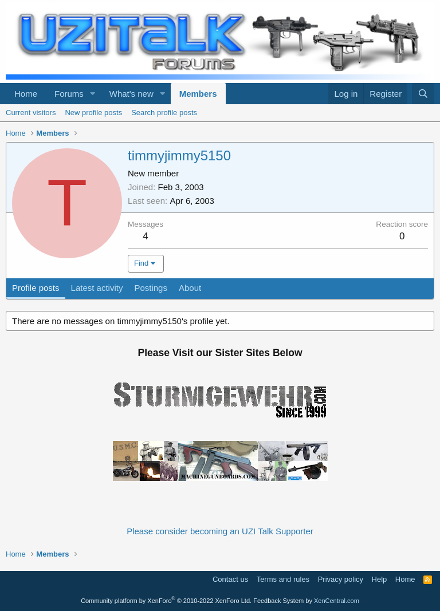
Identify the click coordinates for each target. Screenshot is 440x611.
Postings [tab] (150, 288)
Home (25, 93)
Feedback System (278, 600)
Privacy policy (340, 579)
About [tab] (190, 288)
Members (198, 93)
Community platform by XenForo (166, 600)
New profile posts (93, 112)
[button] (93, 93)
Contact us (230, 579)
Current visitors (31, 112)
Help (379, 579)
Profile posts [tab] (36, 288)
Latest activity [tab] (97, 288)
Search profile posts (164, 112)
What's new (131, 93)
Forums (69, 93)
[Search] (423, 93)
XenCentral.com (336, 600)
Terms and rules (283, 579)
